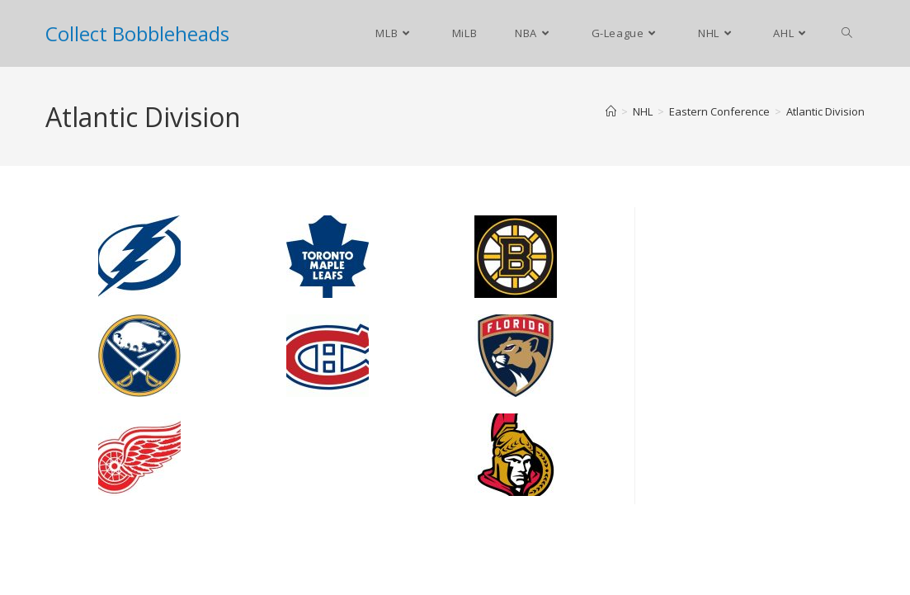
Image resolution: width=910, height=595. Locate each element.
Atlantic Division (825, 111)
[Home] (611, 111)
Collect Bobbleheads (137, 33)
